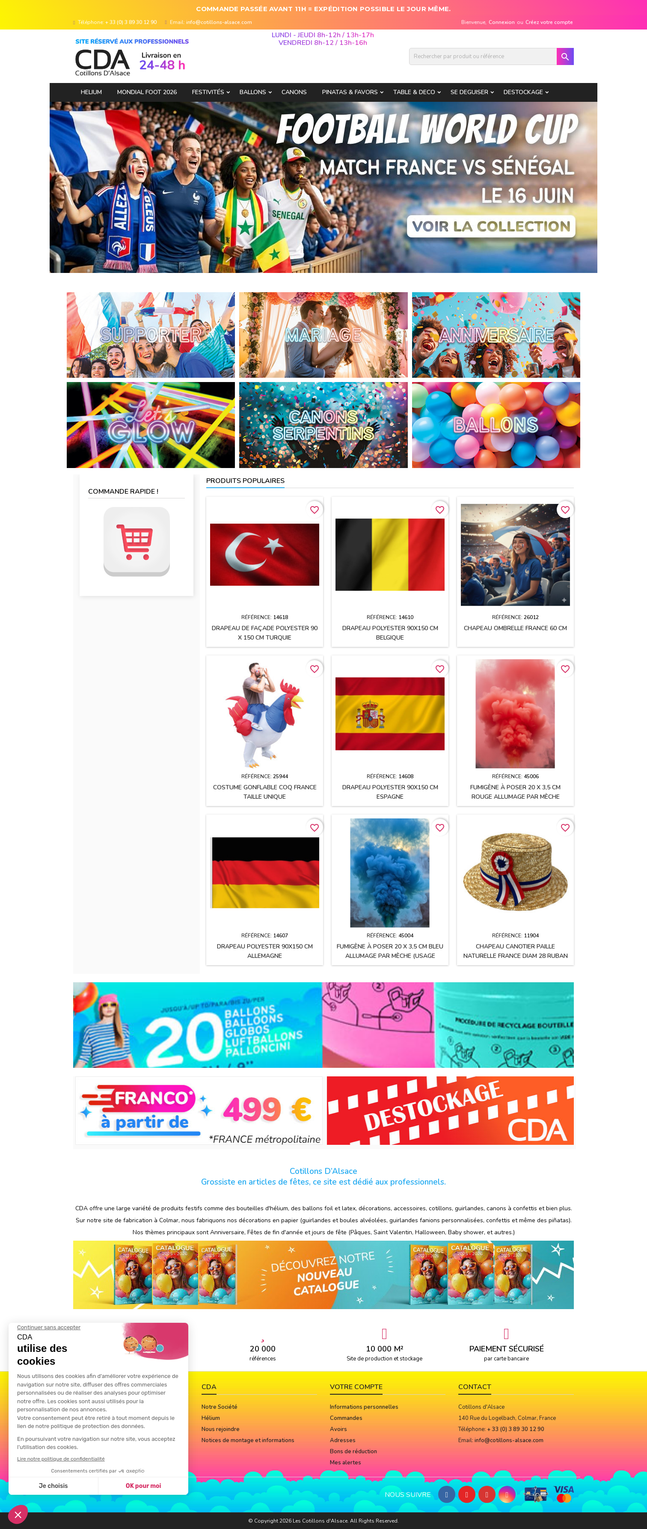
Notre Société (219, 1407)
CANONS (294, 92)
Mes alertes (345, 1463)
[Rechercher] (491, 56)
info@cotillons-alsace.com (219, 22)
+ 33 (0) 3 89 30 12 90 (131, 22)
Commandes (346, 1418)
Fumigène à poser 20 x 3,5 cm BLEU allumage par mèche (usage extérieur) (390, 955)
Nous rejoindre (221, 1429)
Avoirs (338, 1429)
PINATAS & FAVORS (350, 92)
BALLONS (253, 92)
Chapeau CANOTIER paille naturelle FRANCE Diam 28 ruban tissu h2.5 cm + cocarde (515, 955)
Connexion (502, 22)
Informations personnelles (364, 1407)
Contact (474, 1387)
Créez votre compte (549, 22)
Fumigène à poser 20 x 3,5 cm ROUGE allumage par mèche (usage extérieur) (515, 796)
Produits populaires (245, 481)
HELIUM (91, 92)
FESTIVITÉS (208, 92)
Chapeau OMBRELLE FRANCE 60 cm (515, 628)
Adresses (343, 1440)
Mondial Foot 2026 (147, 92)
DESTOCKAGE (523, 92)
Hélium (211, 1418)
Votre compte (356, 1387)
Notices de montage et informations (248, 1440)
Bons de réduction (353, 1451)
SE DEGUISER (469, 92)
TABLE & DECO (414, 92)
